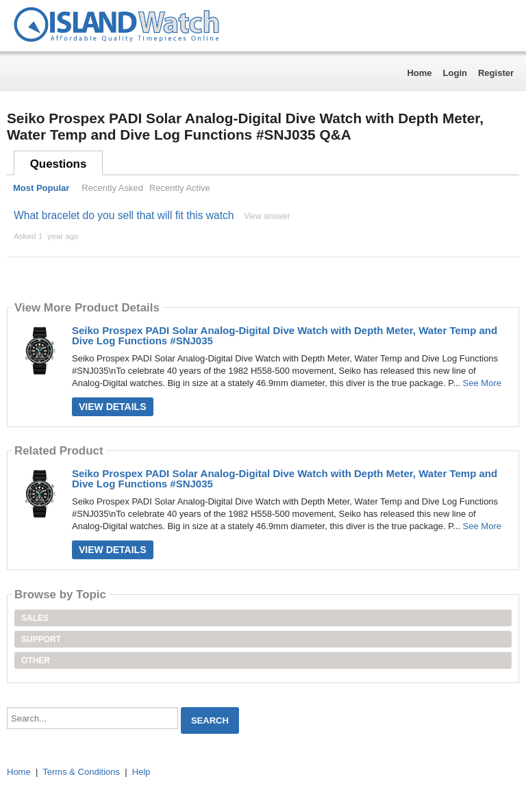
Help (141, 772)
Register (496, 73)
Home (419, 73)
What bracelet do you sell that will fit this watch (124, 215)
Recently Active (179, 188)
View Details (113, 406)
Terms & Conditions (81, 772)
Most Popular (41, 188)
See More (482, 383)
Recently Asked (112, 188)
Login (455, 73)
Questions (58, 163)
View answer (267, 216)
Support (41, 639)
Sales (35, 618)
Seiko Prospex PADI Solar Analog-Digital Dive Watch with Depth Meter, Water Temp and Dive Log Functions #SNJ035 (284, 335)
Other (35, 660)
